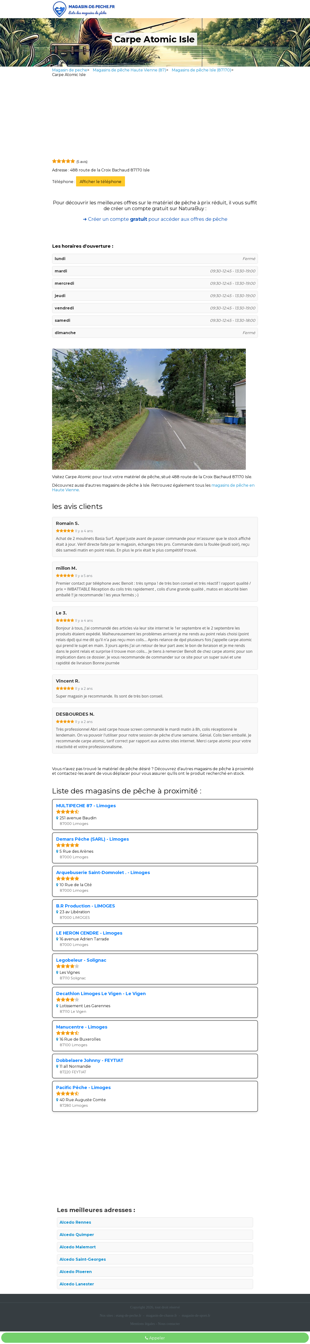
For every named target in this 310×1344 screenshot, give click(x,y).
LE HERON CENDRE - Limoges (89, 933)
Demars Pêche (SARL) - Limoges (92, 839)
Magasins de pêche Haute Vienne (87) (129, 70)
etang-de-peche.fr (128, 1315)
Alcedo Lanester (77, 1284)
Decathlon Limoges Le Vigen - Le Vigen (101, 993)
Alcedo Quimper (77, 1234)
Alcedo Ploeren (76, 1271)
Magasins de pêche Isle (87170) (201, 70)
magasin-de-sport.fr (196, 1315)
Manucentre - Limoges (81, 1026)
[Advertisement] (155, 119)
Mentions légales (142, 1324)
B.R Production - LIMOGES (85, 905)
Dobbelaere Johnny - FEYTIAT (90, 1060)
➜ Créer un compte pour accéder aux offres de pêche (155, 219)
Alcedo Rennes (75, 1222)
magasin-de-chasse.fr (161, 1315)
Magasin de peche (69, 70)
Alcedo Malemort (78, 1247)
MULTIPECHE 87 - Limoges (86, 805)
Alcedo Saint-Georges (83, 1259)
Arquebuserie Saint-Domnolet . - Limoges (103, 872)
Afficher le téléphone (100, 181)
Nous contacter (169, 1324)
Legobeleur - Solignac (81, 960)
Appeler (155, 1338)
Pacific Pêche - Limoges (83, 1087)
